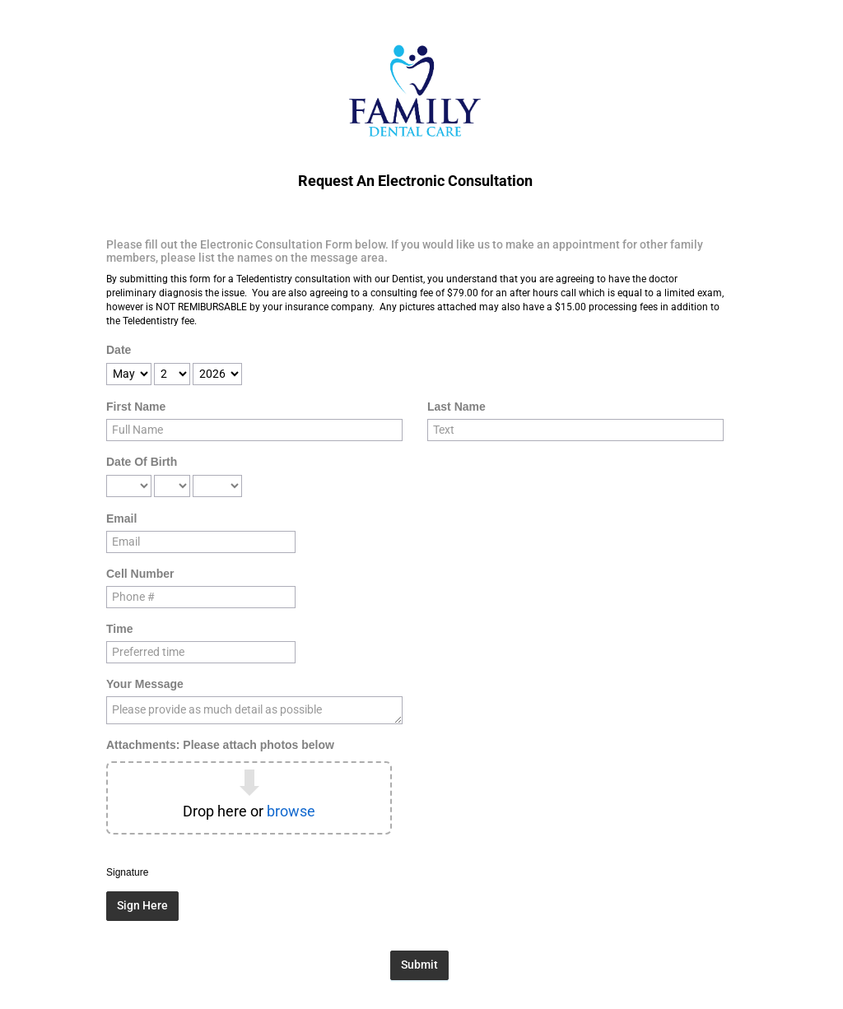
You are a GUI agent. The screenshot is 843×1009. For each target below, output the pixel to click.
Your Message (145, 683)
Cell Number (140, 573)
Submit (419, 964)
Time (119, 628)
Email (121, 518)
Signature (127, 872)
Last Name (456, 406)
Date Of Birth (141, 461)
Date (118, 349)
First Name (135, 406)
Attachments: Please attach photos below (220, 744)
